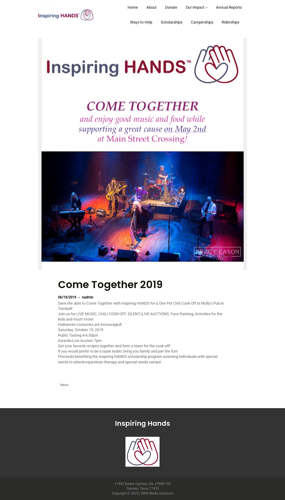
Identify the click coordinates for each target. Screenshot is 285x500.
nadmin (87, 297)
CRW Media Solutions (157, 493)
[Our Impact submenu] (206, 7)
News (64, 385)
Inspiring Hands (142, 423)
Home (133, 7)
